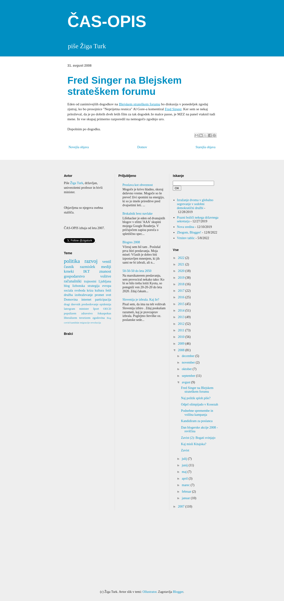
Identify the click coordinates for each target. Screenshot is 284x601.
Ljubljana (105, 281)
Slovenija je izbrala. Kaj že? (140, 299)
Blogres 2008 (131, 242)
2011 (181, 330)
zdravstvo (87, 313)
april (185, 478)
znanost (105, 271)
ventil (106, 261)
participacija (103, 299)
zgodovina (99, 317)
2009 (181, 343)
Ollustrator (149, 592)
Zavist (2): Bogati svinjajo (198, 438)
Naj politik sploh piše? (195, 398)
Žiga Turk (76, 183)
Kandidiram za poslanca (196, 421)
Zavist (185, 450)
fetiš (108, 290)
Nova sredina (185, 227)
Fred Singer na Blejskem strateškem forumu (197, 390)
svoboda (79, 290)
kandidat (75, 322)
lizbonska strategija (86, 286)
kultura (99, 290)
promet (99, 295)
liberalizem (70, 317)
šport (96, 308)
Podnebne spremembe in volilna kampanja (197, 412)
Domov (142, 147)
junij (185, 465)
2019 (181, 277)
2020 (181, 271)
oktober (187, 369)
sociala (68, 290)
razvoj (90, 261)
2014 (181, 310)
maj (185, 472)
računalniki (72, 281)
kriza (90, 290)
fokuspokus (104, 313)
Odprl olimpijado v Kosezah (199, 404)
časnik (69, 266)
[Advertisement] (142, 550)
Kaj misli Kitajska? (193, 444)
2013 (181, 317)
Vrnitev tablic (186, 238)
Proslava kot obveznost (137, 185)
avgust (186, 382)
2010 (181, 337)
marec (186, 485)
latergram (69, 308)
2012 (181, 324)
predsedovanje (90, 304)
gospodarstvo (74, 276)
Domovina (71, 299)
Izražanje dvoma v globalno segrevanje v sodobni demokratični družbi (195, 204)
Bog (109, 317)
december (188, 356)
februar (187, 491)
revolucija (95, 322)
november (189, 362)
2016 (181, 297)
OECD (107, 308)
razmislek (87, 266)
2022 (181, 258)
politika (72, 261)
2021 (181, 264)
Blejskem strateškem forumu (139, 104)
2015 (181, 304)
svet (108, 295)
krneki (69, 271)
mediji (106, 266)
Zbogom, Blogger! (189, 232)
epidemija (105, 304)
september (189, 376)
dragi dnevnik (72, 304)
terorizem (84, 317)
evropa (106, 286)
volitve (105, 276)
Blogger (178, 592)
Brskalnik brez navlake (137, 213)
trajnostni (90, 281)
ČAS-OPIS (106, 21)
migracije (85, 322)
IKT (86, 271)
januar (186, 498)
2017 (181, 290)
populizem (70, 313)
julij (185, 458)
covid (67, 322)
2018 (181, 284)
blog (67, 286)
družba (68, 295)
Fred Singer (173, 109)
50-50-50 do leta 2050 (136, 271)
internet (86, 299)
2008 (181, 350)
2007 (181, 506)
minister (84, 308)
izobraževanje (84, 295)
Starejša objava (205, 147)
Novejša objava (79, 147)
